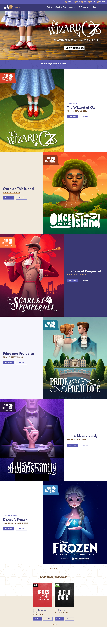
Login (84, 2)
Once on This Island (18, 188)
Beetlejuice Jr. (60, 610)
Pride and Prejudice (18, 353)
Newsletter (101, 2)
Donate (91, 2)
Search (104, 7)
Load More (53, 568)
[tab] (8, 56)
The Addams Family (82, 436)
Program (69, 2)
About (94, 7)
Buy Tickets (72, 116)
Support (72, 7)
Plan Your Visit (61, 7)
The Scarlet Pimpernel (84, 271)
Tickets (49, 7)
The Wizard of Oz (81, 107)
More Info (85, 116)
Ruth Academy (84, 7)
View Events (53, 625)
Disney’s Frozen (15, 519)
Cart (77, 2)
